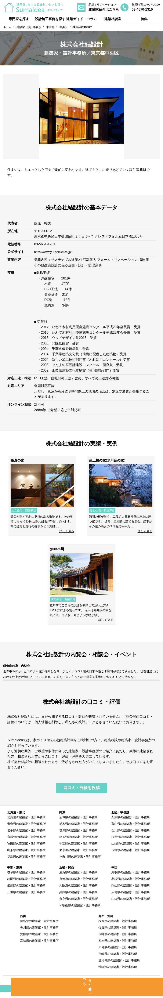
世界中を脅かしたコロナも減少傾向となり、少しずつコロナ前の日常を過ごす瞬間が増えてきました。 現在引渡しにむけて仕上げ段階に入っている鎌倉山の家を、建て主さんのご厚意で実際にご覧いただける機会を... (81, 676)
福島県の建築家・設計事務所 (26, 862)
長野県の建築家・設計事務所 (130, 855)
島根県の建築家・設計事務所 (130, 884)
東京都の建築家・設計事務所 (78, 855)
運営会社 (142, 986)
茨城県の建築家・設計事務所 (78, 822)
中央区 (63, 27)
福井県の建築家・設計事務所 (130, 842)
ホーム (7, 27)
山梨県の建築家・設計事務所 (130, 849)
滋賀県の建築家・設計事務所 (78, 877)
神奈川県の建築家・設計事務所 (80, 862)
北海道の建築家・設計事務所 (26, 822)
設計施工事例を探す (50, 19)
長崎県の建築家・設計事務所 (117, 939)
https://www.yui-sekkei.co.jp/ (55, 252)
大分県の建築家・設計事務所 (117, 952)
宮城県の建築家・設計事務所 (26, 842)
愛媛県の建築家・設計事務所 (39, 939)
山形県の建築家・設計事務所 (26, 855)
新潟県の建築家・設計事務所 (130, 822)
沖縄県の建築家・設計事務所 (117, 972)
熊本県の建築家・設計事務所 (117, 946)
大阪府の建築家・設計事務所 (78, 891)
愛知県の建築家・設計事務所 (26, 891)
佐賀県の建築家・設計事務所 (117, 932)
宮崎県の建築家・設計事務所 (117, 959)
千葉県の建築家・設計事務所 (78, 849)
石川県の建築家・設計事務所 (130, 836)
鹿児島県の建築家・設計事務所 (119, 966)
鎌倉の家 (17, 460)
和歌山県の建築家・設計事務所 (80, 910)
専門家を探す (19, 19)
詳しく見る (66, 531)
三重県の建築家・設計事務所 (26, 897)
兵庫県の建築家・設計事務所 (78, 897)
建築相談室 (112, 19)
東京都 (50, 27)
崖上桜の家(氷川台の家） (108, 460)
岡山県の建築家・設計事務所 (130, 891)
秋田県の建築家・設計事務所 (26, 849)
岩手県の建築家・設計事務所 (26, 836)
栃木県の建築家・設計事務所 (78, 829)
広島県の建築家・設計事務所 (130, 897)
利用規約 (107, 986)
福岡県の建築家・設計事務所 (117, 926)
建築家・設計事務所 (29, 27)
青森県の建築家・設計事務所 (26, 829)
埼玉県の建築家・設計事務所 (78, 842)
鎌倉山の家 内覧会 (18, 666)
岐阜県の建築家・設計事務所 (26, 877)
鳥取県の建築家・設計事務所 (130, 877)
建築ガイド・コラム (81, 19)
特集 (144, 19)
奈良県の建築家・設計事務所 (78, 904)
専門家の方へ (68, 986)
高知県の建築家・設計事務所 (39, 946)
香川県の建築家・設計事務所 (39, 932)
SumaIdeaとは (25, 986)
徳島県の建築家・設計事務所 (39, 926)
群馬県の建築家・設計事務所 (78, 836)
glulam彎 (57, 549)
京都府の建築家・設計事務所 (78, 884)
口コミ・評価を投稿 (82, 793)
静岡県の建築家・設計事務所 (26, 884)
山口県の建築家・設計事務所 (130, 904)
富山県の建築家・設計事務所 (130, 829)
